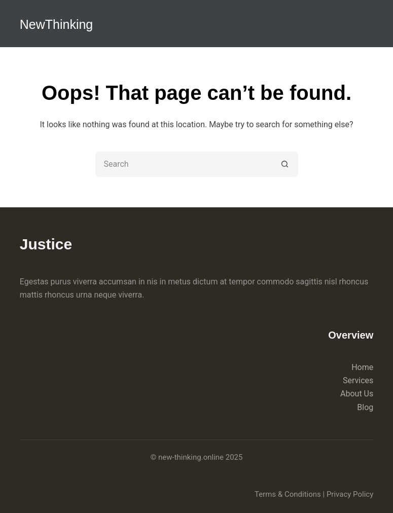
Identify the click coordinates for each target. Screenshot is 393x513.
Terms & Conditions (288, 494)
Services (358, 380)
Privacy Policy (350, 494)
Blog (365, 407)
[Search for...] (184, 164)
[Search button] (285, 164)
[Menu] (368, 23)
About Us (356, 393)
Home (362, 367)
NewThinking (56, 24)
